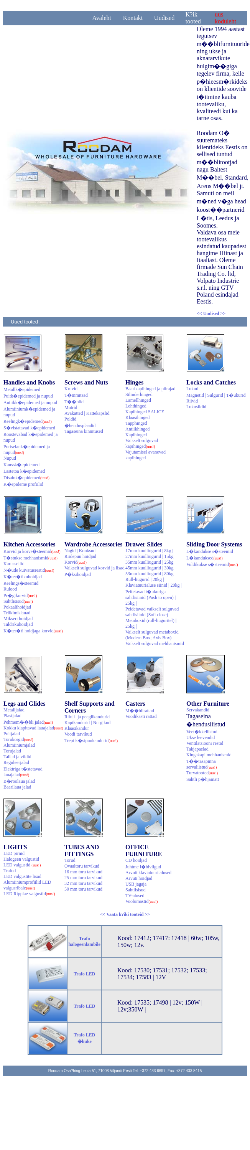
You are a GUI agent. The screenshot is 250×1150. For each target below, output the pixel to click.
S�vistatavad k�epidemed (29, 428)
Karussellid (14, 563)
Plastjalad (12, 715)
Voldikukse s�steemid (212, 564)
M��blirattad (139, 710)
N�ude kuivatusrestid (28, 570)
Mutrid (70, 407)
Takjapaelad (197, 749)
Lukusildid (196, 406)
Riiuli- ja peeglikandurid (87, 716)
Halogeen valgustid (21, 859)
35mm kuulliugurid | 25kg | (150, 562)
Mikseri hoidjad (18, 618)
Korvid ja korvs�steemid (32, 551)
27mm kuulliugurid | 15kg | (150, 556)
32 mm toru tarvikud (83, 883)
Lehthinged (135, 406)
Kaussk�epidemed (21, 464)
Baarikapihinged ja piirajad (150, 388)
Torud (70, 860)
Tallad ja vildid (17, 756)
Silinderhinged (139, 394)
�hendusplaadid (79, 425)
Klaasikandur (76, 728)
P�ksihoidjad (77, 574)
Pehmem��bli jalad (28, 722)
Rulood (10, 589)
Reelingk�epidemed (27, 421)
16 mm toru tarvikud (83, 871)
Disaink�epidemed (26, 477)
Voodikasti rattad (140, 716)
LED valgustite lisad (22, 876)
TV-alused (135, 895)
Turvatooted (202, 772)
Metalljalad (14, 710)
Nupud (9, 458)
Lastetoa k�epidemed (24, 471)
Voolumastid (141, 901)
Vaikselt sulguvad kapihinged (141, 443)
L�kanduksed (204, 558)
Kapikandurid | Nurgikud (87, 722)
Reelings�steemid (20, 583)
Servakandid (197, 710)
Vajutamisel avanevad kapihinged (145, 454)
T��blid (74, 401)
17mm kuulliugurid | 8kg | (149, 550)
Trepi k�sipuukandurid (91, 740)
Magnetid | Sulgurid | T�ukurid (216, 395)
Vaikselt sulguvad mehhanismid (154, 643)
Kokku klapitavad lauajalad (33, 728)
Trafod (9, 870)
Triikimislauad (16, 612)
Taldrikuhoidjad (18, 624)
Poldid (70, 419)
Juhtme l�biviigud (143, 867)
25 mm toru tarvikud (83, 877)
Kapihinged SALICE (144, 411)
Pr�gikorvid (20, 595)
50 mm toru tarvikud (83, 889)
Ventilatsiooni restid (204, 743)
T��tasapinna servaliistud (201, 764)
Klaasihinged (137, 417)
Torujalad (12, 751)
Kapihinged (136, 434)
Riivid (192, 401)
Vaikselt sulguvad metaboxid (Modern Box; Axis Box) (152, 634)
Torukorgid (18, 739)
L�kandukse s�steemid (209, 551)
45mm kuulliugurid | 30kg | (150, 568)
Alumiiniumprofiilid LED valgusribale (27, 885)
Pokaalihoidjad (17, 607)
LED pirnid (14, 853)
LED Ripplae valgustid (29, 893)
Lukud (192, 388)
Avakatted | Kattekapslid (86, 413)
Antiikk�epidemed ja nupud (30, 402)
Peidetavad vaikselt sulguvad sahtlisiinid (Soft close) (152, 611)
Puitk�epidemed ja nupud (28, 396)
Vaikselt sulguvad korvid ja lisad (94, 568)
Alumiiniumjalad (19, 745)
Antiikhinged (137, 429)
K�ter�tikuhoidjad (22, 576)
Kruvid (70, 388)
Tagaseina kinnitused (83, 431)
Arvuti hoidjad (138, 878)
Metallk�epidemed (21, 389)
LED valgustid (22, 865)
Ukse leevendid (200, 737)
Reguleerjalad (16, 762)
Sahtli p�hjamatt (202, 779)
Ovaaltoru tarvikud (81, 866)
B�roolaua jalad (19, 781)
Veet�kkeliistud (201, 731)
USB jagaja (135, 884)
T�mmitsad (76, 395)
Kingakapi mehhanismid (209, 754)
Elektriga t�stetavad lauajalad (23, 771)
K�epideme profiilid (23, 484)
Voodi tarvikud (78, 734)
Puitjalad (11, 733)
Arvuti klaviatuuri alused (148, 872)
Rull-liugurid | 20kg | (144, 579)
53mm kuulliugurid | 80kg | (150, 573)
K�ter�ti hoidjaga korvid (33, 631)
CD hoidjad (136, 860)
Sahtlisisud (18, 601)
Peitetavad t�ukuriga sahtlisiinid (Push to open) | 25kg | (150, 597)
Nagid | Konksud (79, 550)
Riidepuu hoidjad (80, 556)
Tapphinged (136, 423)
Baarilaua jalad (17, 787)
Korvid (75, 562)
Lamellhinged (138, 400)
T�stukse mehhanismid (30, 558)
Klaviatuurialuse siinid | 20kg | (153, 585)
